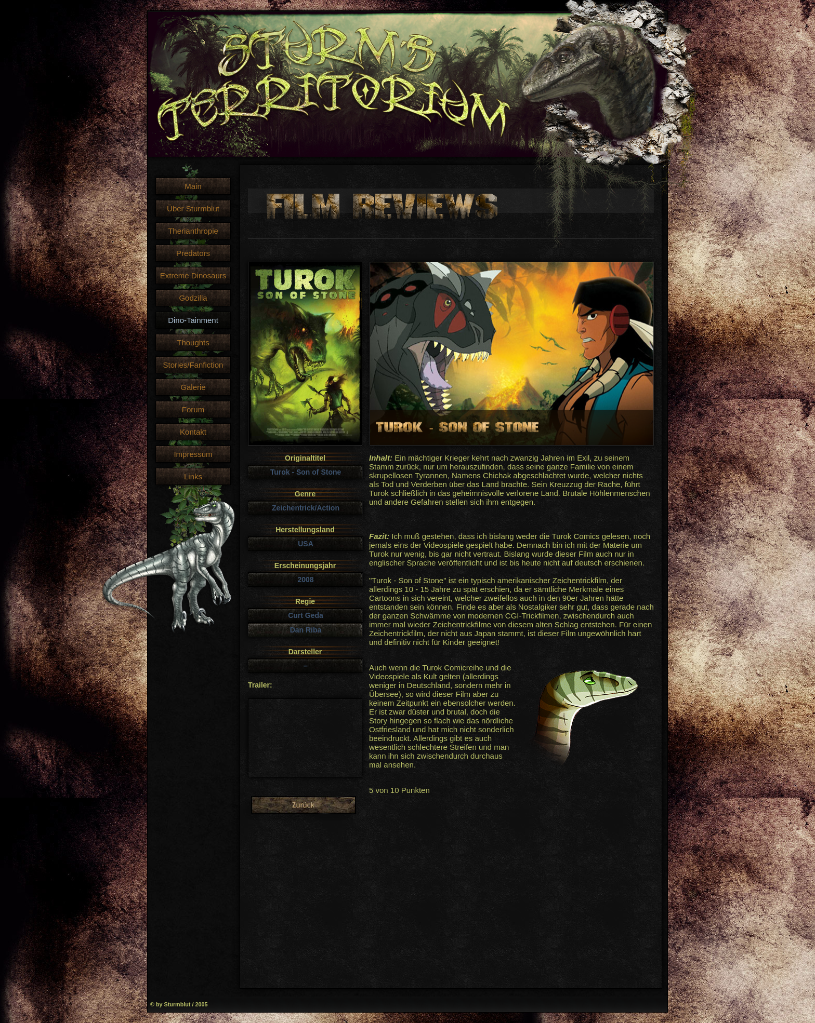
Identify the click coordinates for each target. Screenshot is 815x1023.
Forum (193, 409)
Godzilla (193, 297)
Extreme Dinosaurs (193, 275)
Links (193, 476)
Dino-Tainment (193, 320)
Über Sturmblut (193, 208)
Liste (304, 804)
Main (193, 186)
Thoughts (193, 342)
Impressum (193, 454)
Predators (193, 253)
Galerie (192, 387)
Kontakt (193, 431)
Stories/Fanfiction (193, 364)
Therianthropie (193, 230)
